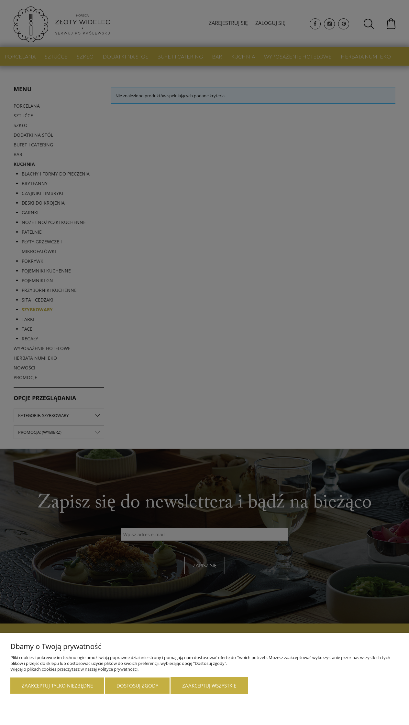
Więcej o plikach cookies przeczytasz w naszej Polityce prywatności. (74, 669)
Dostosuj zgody (137, 685)
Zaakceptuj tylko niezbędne (57, 685)
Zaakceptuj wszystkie (209, 685)
